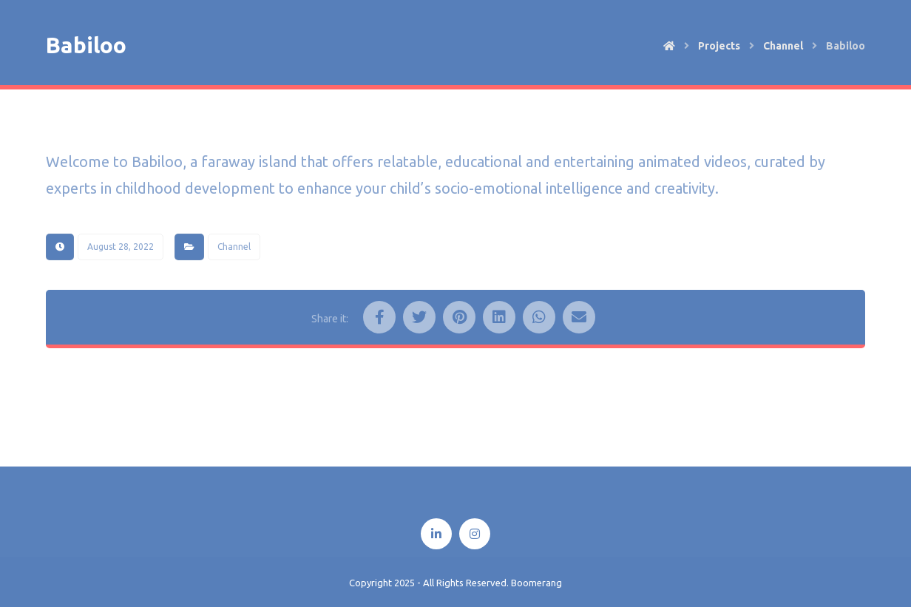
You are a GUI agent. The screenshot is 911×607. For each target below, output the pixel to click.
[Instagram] (474, 533)
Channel (234, 246)
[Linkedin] (436, 533)
